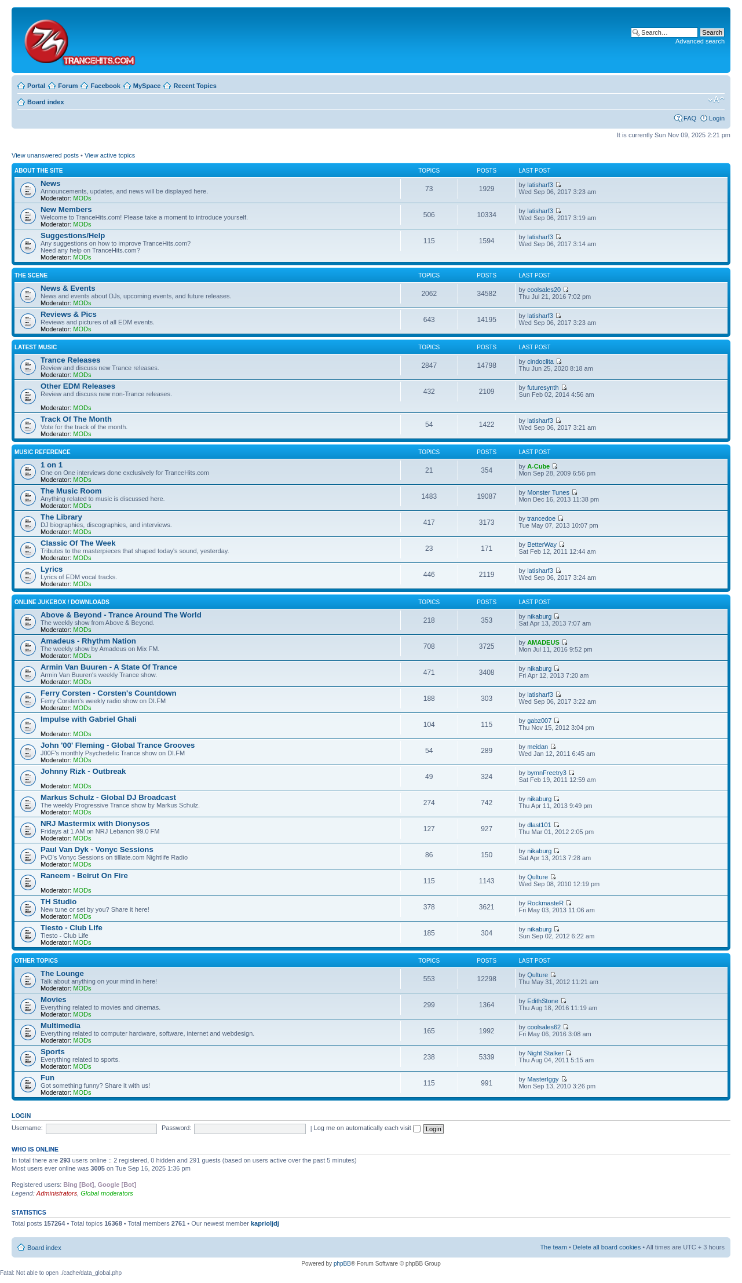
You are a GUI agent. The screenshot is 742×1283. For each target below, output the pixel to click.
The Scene (30, 275)
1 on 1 (52, 464)
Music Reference (42, 452)
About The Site (38, 170)
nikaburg (539, 616)
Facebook (105, 85)
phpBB (342, 1263)
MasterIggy (542, 1079)
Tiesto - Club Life (72, 927)
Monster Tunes (548, 492)
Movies (54, 999)
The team (553, 1247)
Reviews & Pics (69, 314)
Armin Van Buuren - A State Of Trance (109, 667)
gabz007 (539, 720)
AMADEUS (543, 642)
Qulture (537, 876)
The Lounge (62, 973)
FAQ (689, 118)
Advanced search (700, 41)
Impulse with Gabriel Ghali (89, 719)
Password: (176, 1127)
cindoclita (540, 361)
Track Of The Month (76, 419)
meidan (537, 746)
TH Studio (58, 901)
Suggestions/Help (73, 235)
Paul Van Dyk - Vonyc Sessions (97, 849)
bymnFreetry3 (546, 772)
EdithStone (542, 1000)
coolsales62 (544, 1027)
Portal (36, 85)
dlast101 (539, 824)
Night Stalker (545, 1053)
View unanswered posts (45, 155)
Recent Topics (194, 85)
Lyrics (52, 569)
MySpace (147, 85)
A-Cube (538, 466)
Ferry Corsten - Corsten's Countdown (109, 693)
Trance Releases (70, 360)
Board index (45, 101)
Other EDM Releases (78, 386)
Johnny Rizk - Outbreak (83, 771)
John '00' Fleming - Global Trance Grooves (118, 745)
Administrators (56, 1193)
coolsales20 (544, 289)
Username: (27, 1127)
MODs (82, 198)
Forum (68, 85)
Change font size (716, 99)
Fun (47, 1077)
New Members (66, 209)
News (50, 183)
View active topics (110, 155)
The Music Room (71, 491)
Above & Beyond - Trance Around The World (121, 615)
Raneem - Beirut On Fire (84, 875)
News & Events (68, 288)
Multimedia (61, 1025)
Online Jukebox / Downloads (61, 602)
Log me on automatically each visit (367, 1127)
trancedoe (541, 518)
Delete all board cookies (607, 1247)
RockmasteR (545, 903)
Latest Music (35, 347)
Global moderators (107, 1193)
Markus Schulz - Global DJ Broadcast (108, 797)
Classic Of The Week (78, 543)
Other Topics (36, 960)
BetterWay (542, 544)
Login (717, 118)
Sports (53, 1051)
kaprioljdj (265, 1223)
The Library (61, 517)
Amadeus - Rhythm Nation (88, 641)
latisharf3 (540, 184)
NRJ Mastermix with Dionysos (95, 823)
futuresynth (542, 387)
